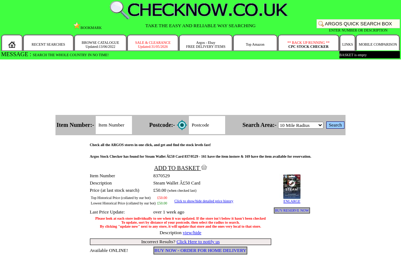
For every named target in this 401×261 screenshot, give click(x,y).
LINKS (347, 44)
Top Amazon (255, 44)
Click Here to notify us (198, 241)
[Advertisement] (200, 88)
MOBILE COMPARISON (378, 44)
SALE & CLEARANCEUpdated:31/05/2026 (153, 45)
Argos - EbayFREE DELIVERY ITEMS (206, 45)
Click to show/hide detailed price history (203, 201)
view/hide (192, 232)
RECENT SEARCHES (48, 44)
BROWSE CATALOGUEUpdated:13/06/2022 (100, 45)
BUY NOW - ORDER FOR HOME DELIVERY (200, 250)
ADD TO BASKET (180, 168)
